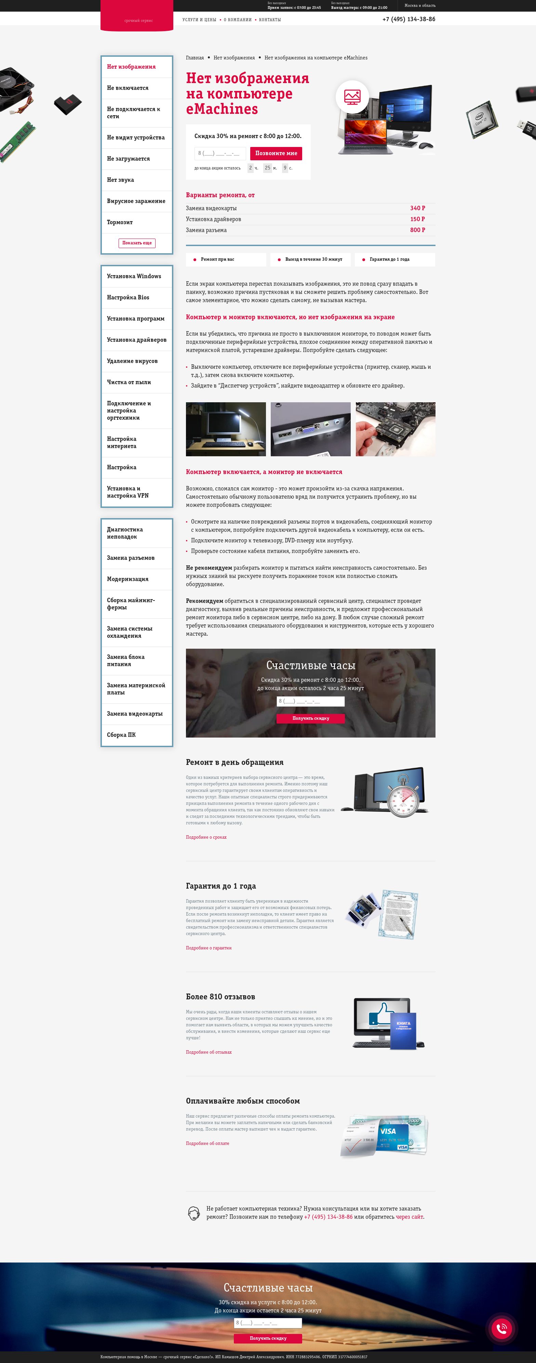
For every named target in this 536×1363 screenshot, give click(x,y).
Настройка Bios (128, 298)
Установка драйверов (137, 340)
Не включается (128, 88)
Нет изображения (131, 67)
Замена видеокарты (135, 714)
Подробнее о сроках (206, 837)
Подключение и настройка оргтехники (129, 411)
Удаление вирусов (132, 361)
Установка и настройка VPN (128, 492)
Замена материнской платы (136, 689)
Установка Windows (134, 277)
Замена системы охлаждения (129, 632)
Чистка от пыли (129, 383)
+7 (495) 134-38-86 (409, 20)
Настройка (121, 468)
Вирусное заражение (136, 201)
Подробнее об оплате (207, 1144)
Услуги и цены (200, 20)
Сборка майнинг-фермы (131, 604)
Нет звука (120, 180)
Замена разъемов (131, 558)
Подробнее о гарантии (209, 948)
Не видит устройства (136, 138)
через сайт (409, 1217)
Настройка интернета (121, 442)
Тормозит (120, 223)
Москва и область (420, 6)
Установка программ (135, 319)
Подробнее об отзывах (209, 1052)
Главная (195, 58)
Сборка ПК (121, 735)
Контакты (270, 20)
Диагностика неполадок (125, 533)
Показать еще (137, 243)
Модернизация (128, 579)
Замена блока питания (126, 660)
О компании (238, 20)
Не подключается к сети (133, 113)
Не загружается (128, 159)
